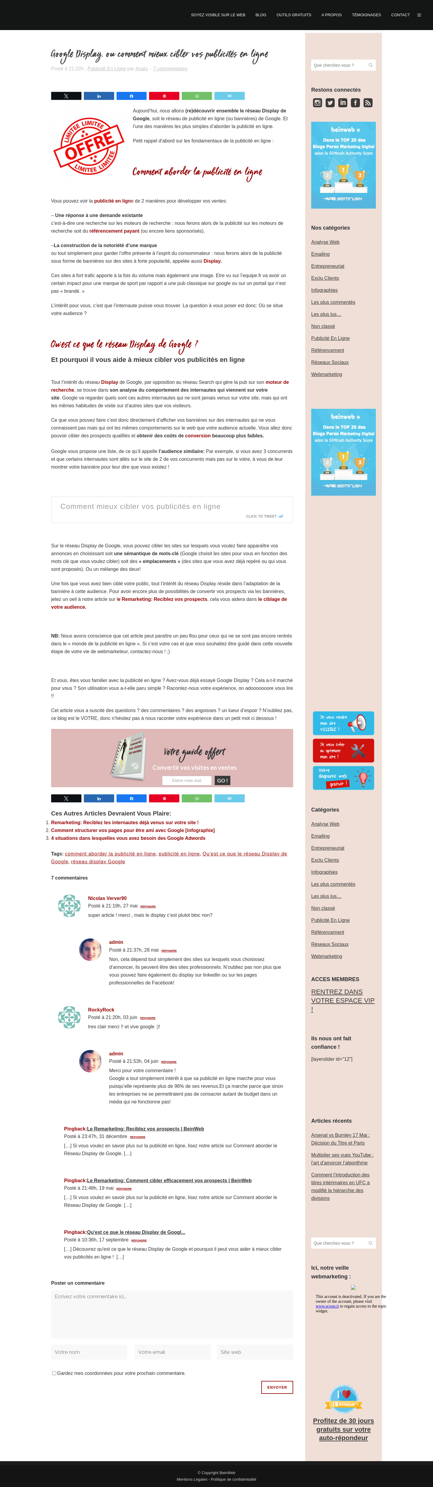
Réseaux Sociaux (330, 362)
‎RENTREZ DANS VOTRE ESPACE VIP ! (343, 1000)
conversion (198, 435)
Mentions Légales (192, 1479)
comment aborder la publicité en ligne (110, 853)
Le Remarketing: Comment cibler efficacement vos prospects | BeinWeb (169, 1180)
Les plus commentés (333, 302)
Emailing (320, 254)
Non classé (323, 326)
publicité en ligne (179, 853)
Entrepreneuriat (327, 266)
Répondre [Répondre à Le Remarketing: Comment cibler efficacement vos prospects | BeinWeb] (124, 1188)
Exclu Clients (325, 278)
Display (212, 261)
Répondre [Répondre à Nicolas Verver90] (148, 906)
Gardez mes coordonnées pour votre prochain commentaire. (121, 1372)
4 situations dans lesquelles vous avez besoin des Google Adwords (128, 837)
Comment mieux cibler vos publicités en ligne (140, 506)
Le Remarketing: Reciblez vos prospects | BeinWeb (145, 1128)
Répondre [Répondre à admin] (169, 950)
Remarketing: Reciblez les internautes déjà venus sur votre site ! (125, 822)
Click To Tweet (261, 516)
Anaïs (141, 68)
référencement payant (114, 231)
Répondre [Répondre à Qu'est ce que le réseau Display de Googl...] (139, 1240)
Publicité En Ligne (107, 68)
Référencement (327, 350)
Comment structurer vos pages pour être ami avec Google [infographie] (133, 830)
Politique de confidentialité (233, 1479)
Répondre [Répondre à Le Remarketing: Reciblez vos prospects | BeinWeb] (137, 1136)
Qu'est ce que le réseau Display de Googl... (136, 1232)
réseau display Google (98, 861)
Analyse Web (325, 242)
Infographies (324, 290)
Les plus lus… (326, 314)
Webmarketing (326, 374)
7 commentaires (170, 68)
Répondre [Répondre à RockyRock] (147, 1017)
